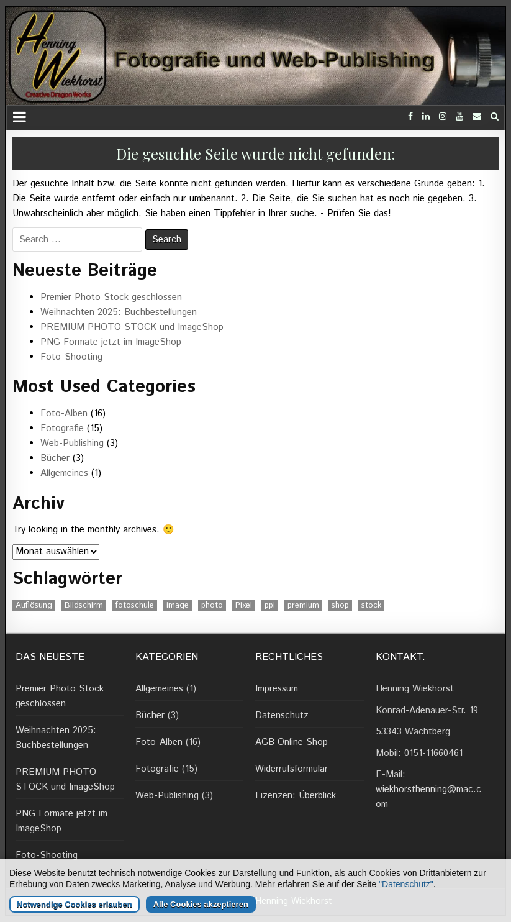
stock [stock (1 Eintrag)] (371, 605)
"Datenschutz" (406, 908)
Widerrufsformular (291, 768)
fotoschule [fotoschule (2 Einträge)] (134, 605)
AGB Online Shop (291, 742)
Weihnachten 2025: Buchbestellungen (118, 312)
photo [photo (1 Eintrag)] (212, 605)
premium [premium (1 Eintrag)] (303, 605)
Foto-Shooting (71, 356)
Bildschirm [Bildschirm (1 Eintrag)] (84, 605)
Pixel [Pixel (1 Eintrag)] (243, 605)
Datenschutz (282, 715)
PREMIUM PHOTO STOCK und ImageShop (132, 327)
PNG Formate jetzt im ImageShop (110, 342)
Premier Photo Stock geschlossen (111, 297)
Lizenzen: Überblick (295, 795)
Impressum (276, 688)
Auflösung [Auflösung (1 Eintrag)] (34, 605)
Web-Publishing (72, 443)
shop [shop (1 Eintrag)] (340, 605)
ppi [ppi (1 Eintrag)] (270, 605)
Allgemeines (64, 473)
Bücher (55, 458)
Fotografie (62, 428)
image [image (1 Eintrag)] (177, 605)
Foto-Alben (64, 413)
